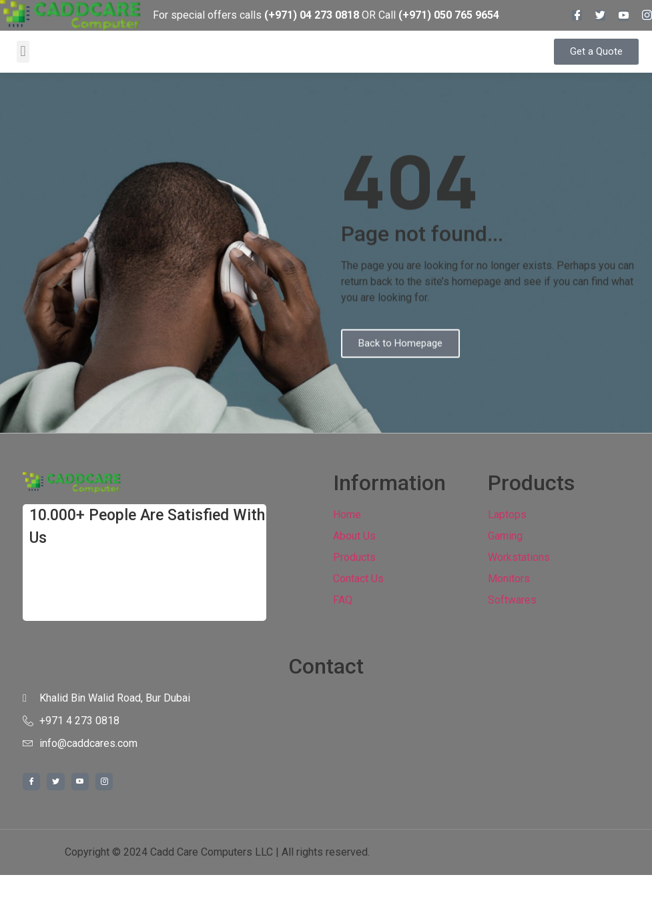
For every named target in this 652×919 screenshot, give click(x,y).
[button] (23, 52)
